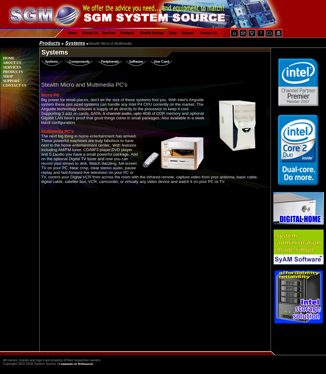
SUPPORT (10, 81)
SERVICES (10, 67)
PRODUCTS (11, 72)
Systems (75, 43)
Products (49, 43)
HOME (7, 58)
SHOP (6, 76)
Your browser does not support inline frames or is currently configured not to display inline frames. (298, 199)
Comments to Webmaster (75, 364)
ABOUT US (10, 63)
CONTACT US (13, 85)
